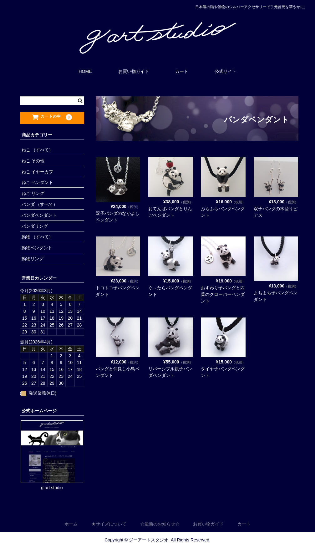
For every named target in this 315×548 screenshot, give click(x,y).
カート (181, 71)
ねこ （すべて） (37, 149)
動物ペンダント (37, 247)
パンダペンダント (39, 215)
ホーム (71, 524)
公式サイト (225, 71)
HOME (85, 71)
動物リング (32, 258)
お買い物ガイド (133, 71)
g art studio (52, 487)
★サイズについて (108, 524)
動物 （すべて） (37, 236)
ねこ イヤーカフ (37, 171)
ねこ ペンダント (37, 182)
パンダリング (35, 226)
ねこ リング (33, 193)
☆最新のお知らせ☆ (160, 524)
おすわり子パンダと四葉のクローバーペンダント (223, 294)
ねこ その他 (33, 160)
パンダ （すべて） (40, 204)
